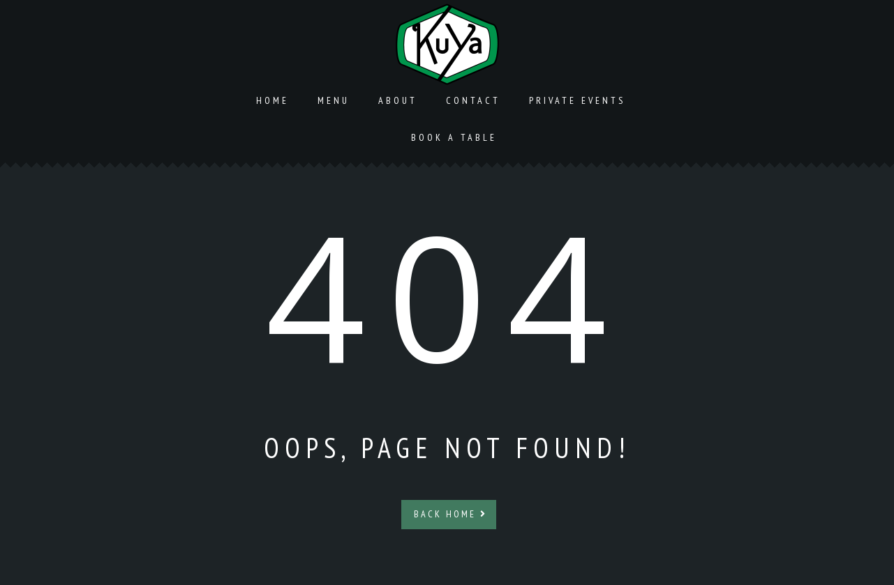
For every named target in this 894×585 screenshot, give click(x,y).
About (397, 100)
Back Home (450, 514)
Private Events (577, 100)
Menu (334, 100)
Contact (473, 100)
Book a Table (454, 137)
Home (272, 100)
